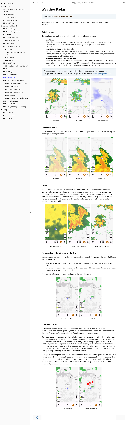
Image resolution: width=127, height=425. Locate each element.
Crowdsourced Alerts (11, 46)
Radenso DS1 (11, 86)
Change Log (5, 110)
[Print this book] (124, 2)
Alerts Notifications (10, 38)
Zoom (44, 185)
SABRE (9, 60)
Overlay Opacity (49, 127)
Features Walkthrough (9, 26)
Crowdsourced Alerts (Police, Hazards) (14, 10)
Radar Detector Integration (13, 80)
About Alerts (8, 23)
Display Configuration (11, 32)
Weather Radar (10, 78)
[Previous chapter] (37, 417)
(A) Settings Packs (10, 101)
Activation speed (12, 40)
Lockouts (10, 95)
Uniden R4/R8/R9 (13, 89)
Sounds (7, 35)
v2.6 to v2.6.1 (8, 113)
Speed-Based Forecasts (50, 324)
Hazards (9, 57)
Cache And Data (10, 104)
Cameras (7, 69)
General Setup (9, 29)
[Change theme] (38, 2)
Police (9, 49)
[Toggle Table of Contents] (33, 2)
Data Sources (48, 32)
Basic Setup (5, 6)
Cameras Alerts (9, 17)
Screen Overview (10, 20)
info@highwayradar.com (102, 73)
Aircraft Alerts (9, 14)
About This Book (7, 3)
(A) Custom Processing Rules (16, 98)
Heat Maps (8, 72)
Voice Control (8, 43)
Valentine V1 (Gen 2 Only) (15, 83)
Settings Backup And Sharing (14, 107)
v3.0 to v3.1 (8, 118)
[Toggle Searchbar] (42, 2)
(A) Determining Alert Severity (16, 53)
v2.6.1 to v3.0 (8, 115)
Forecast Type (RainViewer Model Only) (60, 253)
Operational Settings (14, 92)
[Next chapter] (120, 417)
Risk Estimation (10, 75)
